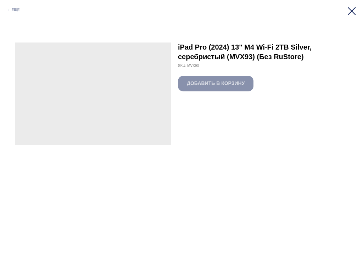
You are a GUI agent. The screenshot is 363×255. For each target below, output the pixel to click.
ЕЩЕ (16, 10)
